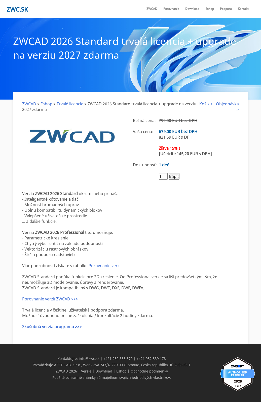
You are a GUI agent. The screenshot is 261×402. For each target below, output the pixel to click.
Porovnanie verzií (105, 265)
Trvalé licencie (70, 104)
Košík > (206, 104)
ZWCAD (151, 9)
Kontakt (243, 9)
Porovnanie (171, 9)
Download (192, 9)
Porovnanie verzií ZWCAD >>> (50, 299)
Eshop (209, 9)
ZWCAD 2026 (66, 371)
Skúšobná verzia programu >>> (52, 326)
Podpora (226, 9)
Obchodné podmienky (149, 371)
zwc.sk (17, 9)
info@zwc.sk (89, 358)
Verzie (86, 371)
